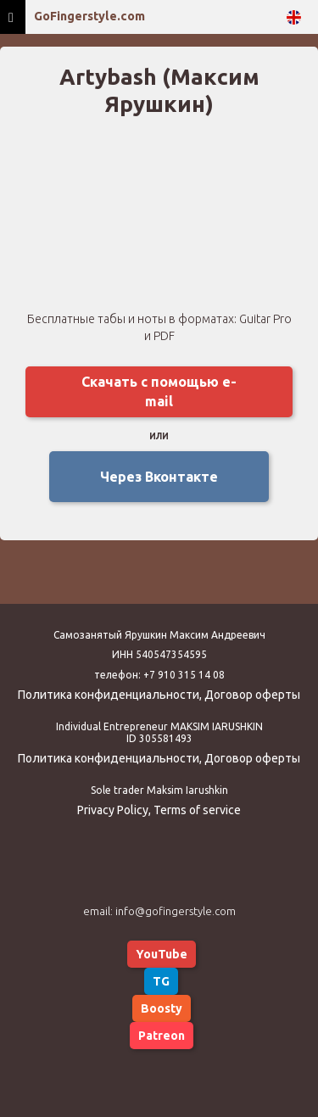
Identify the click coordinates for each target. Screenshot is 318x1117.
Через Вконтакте (159, 476)
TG (161, 981)
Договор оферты (252, 694)
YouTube (161, 954)
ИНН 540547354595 (159, 654)
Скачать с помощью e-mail (159, 391)
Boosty (161, 1008)
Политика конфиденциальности (108, 694)
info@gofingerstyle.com (175, 911)
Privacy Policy (112, 810)
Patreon (161, 1035)
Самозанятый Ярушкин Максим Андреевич (159, 634)
